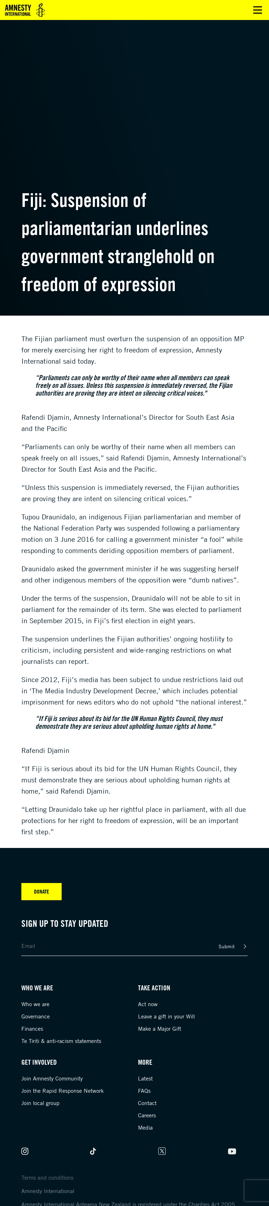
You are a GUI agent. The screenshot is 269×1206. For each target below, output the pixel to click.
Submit (227, 946)
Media (145, 1127)
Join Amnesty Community (52, 1078)
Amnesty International (47, 1191)
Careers (147, 1115)
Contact (147, 1102)
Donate (41, 891)
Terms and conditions (47, 1177)
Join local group (40, 1102)
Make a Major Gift (159, 1028)
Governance (35, 1016)
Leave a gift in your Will (166, 1016)
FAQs (144, 1090)
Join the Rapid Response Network (62, 1090)
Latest (145, 1078)
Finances (32, 1028)
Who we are (35, 1004)
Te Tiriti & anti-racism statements (61, 1040)
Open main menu (257, 10)
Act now (148, 1004)
